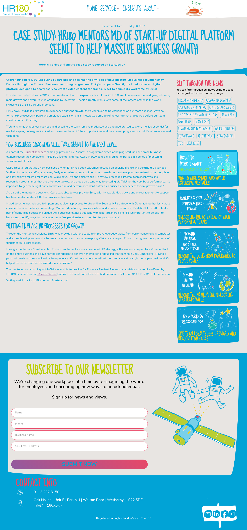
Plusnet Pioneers (35, 152)
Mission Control (47, 274)
